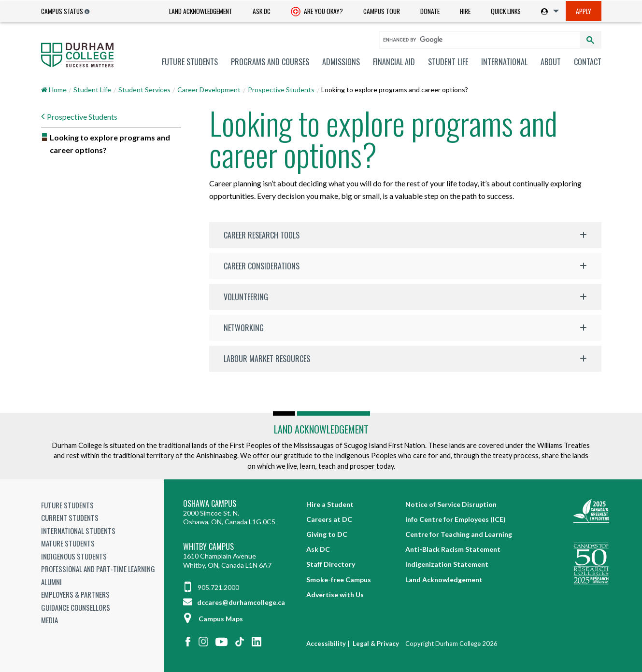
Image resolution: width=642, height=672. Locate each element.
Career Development (209, 89)
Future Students (190, 62)
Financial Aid (394, 62)
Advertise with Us (335, 594)
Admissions (341, 62)
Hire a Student (330, 504)
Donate (430, 11)
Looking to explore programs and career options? (110, 143)
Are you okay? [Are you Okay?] (317, 12)
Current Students (70, 517)
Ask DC (262, 11)
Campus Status (62, 11)
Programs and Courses (270, 62)
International (504, 62)
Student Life (448, 62)
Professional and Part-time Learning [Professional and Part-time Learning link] (98, 568)
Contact (587, 62)
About (551, 62)
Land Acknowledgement (200, 11)
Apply (583, 11)
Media (49, 620)
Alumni (51, 581)
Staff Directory (330, 564)
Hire (465, 11)
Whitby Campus (208, 547)
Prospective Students (281, 89)
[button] (405, 235)
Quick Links (506, 11)
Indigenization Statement (446, 564)
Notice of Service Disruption (451, 504)
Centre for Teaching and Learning (458, 534)
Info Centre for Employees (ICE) (455, 519)
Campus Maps (213, 619)
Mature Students (68, 543)
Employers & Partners (75, 594)
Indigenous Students (74, 556)
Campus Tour (381, 11)
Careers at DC (329, 519)
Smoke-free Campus (338, 579)
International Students (78, 530)
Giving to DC (326, 534)
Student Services (144, 89)
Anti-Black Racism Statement (452, 549)
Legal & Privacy (376, 643)
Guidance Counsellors (75, 607)
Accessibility (326, 643)
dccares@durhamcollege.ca (234, 602)
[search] (475, 39)
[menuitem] (201, 11)
